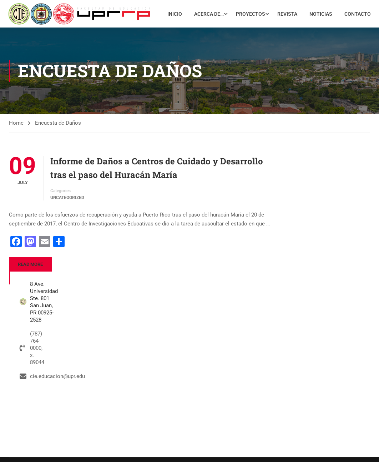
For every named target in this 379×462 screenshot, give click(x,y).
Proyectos (283, 12)
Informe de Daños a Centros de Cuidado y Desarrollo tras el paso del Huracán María (156, 186)
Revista (320, 12)
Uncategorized (67, 216)
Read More (30, 283)
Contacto (357, 34)
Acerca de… (241, 12)
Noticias (353, 12)
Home (16, 142)
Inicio (207, 12)
